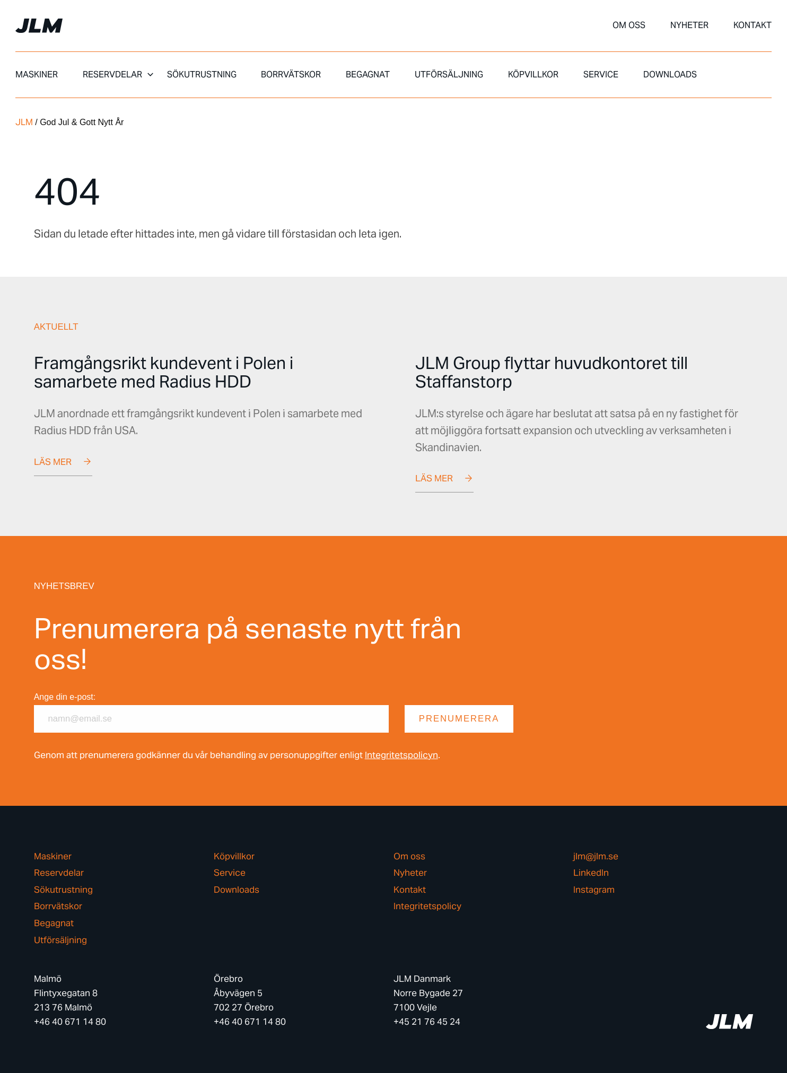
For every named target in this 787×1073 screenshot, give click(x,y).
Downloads (670, 75)
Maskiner (36, 75)
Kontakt (752, 25)
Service (600, 75)
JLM (24, 122)
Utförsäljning (449, 75)
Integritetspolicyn (401, 755)
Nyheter (689, 25)
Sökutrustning (202, 75)
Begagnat (368, 75)
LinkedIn (591, 873)
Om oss (629, 25)
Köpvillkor (533, 75)
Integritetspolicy (427, 906)
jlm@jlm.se (595, 856)
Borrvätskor (291, 75)
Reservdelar (112, 75)
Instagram (594, 889)
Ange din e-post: (65, 696)
